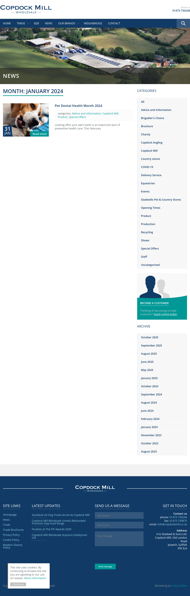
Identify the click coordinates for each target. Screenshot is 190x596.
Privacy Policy (11, 535)
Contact (114, 23)
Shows (145, 240)
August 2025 (149, 353)
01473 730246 (178, 517)
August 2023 (149, 451)
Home (7, 23)
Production (148, 224)
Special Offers (77, 117)
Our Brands (66, 23)
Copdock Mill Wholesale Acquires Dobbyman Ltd (59, 536)
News (48, 23)
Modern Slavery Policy (12, 546)
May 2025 (147, 370)
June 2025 (147, 362)
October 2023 (149, 443)
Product (63, 117)
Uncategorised (150, 265)
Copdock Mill (26, 9)
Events (145, 191)
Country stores (150, 159)
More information (35, 578)
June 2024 (147, 410)
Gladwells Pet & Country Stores (161, 199)
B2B (36, 23)
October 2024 (149, 386)
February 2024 (150, 419)
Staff (144, 256)
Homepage (10, 514)
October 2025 (149, 337)
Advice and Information (86, 113)
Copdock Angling (151, 142)
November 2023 (151, 435)
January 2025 (149, 378)
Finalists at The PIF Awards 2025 (51, 529)
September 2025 (151, 345)
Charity (145, 134)
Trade (21, 23)
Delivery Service (151, 175)
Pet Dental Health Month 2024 (78, 105)
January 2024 (149, 427)
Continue (18, 584)
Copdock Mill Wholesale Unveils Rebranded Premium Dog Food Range (59, 522)
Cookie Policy (11, 540)
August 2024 (149, 402)
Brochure (147, 126)
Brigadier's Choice (152, 118)
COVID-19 (147, 167)
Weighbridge (93, 23)
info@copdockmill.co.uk (172, 524)
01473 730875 (178, 520)
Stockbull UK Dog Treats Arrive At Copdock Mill (61, 515)
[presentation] (117, 555)
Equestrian (148, 183)
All (142, 101)
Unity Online (179, 585)
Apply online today (165, 314)
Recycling (147, 232)
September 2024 (151, 394)
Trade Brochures (13, 530)
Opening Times (150, 207)
